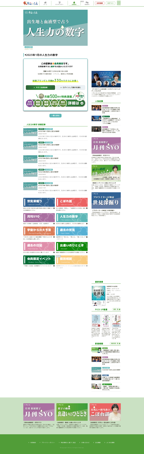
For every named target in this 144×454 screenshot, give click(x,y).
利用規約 (33, 442)
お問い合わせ (86, 442)
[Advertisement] (106, 38)
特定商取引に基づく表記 (68, 442)
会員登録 (98, 3)
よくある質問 (111, 442)
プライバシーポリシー (48, 442)
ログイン (110, 3)
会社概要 (98, 442)
